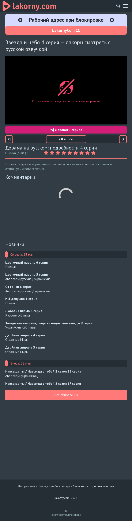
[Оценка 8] (88, 153)
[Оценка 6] (76, 153)
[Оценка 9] (94, 153)
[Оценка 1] (47, 153)
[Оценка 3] (58, 153)
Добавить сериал (66, 130)
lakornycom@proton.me (66, 515)
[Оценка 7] (82, 153)
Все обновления (66, 395)
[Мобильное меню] (125, 6)
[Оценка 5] (70, 153)
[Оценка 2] (53, 153)
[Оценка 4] (64, 153)
